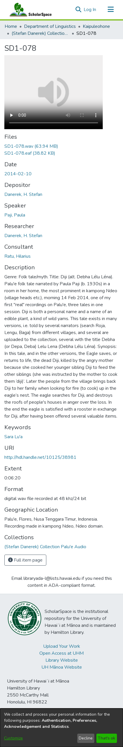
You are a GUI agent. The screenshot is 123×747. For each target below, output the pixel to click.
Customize (13, 738)
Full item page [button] (25, 560)
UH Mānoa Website (61, 667)
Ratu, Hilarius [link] (17, 256)
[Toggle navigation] (110, 9)
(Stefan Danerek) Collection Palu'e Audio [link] (40, 33)
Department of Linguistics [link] (50, 26)
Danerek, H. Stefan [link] (23, 194)
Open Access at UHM (61, 653)
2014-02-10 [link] (18, 174)
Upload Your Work (61, 646)
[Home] (29, 9)
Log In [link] (90, 9)
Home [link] (11, 26)
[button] (78, 9)
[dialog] (61, 727)
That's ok (106, 738)
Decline (86, 738)
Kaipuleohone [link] (96, 26)
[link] (31, 146)
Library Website (61, 660)
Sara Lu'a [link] (13, 437)
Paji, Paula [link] (14, 215)
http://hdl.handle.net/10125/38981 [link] (40, 457)
